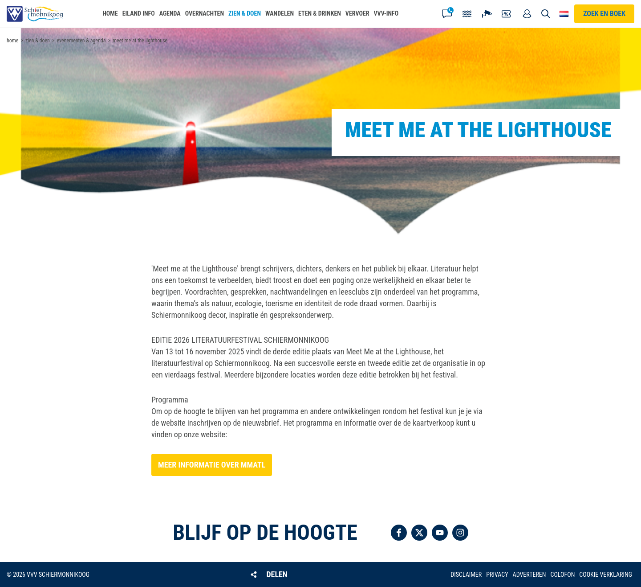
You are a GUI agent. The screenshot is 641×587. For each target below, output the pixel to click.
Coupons (507, 14)
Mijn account (527, 14)
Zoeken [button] (546, 14)
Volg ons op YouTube (440, 533)
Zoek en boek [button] (604, 13)
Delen (276, 574)
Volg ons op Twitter (419, 533)
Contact (447, 14)
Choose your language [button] (564, 14)
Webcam (487, 14)
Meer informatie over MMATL (211, 464)
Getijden (467, 14)
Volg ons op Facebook (399, 533)
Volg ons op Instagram (460, 533)
